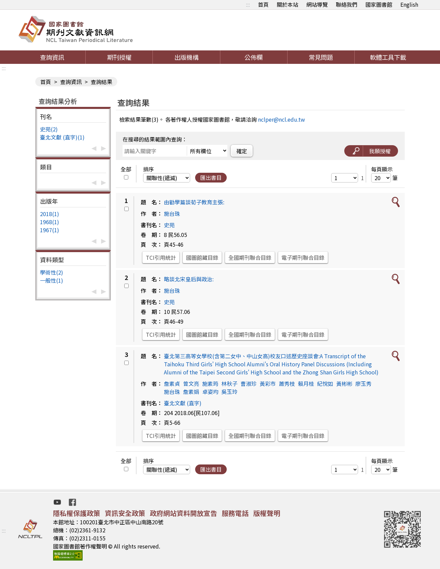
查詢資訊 (52, 57)
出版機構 (186, 57)
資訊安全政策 (125, 513)
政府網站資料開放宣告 (183, 513)
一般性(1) (51, 280)
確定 (241, 151)
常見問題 (321, 57)
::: (248, 4)
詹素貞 (172, 383)
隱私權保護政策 (76, 513)
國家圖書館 (378, 4)
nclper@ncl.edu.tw (281, 119)
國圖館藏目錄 (202, 257)
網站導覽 (317, 4)
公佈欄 (254, 57)
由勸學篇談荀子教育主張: (194, 202)
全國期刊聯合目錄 (249, 257)
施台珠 (172, 213)
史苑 (169, 225)
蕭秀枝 (287, 383)
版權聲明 (266, 513)
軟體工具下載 (388, 57)
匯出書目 (211, 177)
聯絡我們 (346, 4)
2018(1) (49, 214)
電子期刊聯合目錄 (302, 257)
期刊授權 (119, 57)
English (409, 4)
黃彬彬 (344, 383)
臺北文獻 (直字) (183, 403)
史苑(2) (49, 129)
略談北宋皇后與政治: (189, 279)
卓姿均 (210, 392)
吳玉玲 (229, 392)
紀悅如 (325, 383)
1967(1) (49, 230)
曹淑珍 (248, 383)
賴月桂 (306, 383)
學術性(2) (51, 272)
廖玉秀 (363, 383)
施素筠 (210, 383)
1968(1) (49, 222)
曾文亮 (191, 383)
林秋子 (229, 383)
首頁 (263, 4)
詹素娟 (191, 392)
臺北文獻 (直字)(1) (62, 137)
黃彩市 (268, 383)
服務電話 (235, 513)
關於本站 (287, 4)
